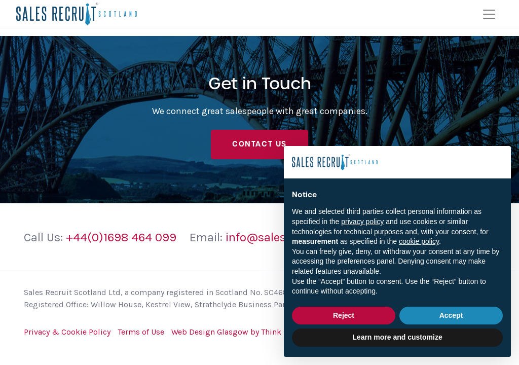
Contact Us (259, 144)
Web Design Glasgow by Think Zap (234, 332)
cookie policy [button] (419, 241)
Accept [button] (451, 315)
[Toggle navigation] (489, 14)
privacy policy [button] (362, 221)
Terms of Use (141, 332)
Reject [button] (343, 315)
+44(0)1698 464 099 (121, 237)
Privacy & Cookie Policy (67, 332)
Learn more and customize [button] (397, 337)
